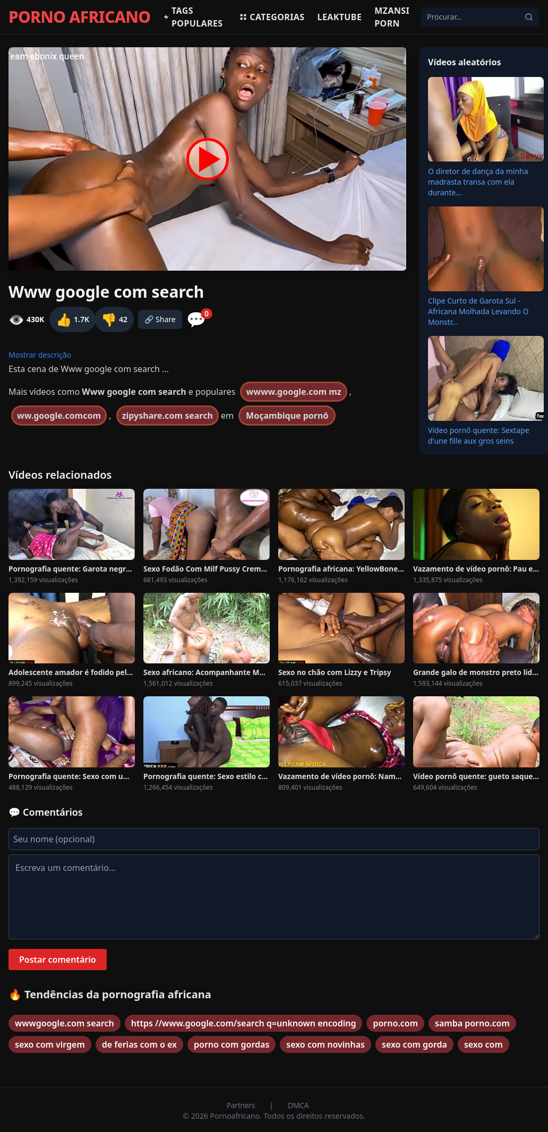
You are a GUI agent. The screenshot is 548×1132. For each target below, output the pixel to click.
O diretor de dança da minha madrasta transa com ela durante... (478, 181)
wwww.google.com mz (293, 392)
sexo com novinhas (325, 1044)
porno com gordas (231, 1044)
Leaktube (340, 17)
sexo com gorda (414, 1044)
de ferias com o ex (139, 1044)
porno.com (395, 1023)
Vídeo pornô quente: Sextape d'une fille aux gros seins (478, 435)
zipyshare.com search (167, 415)
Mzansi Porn (391, 17)
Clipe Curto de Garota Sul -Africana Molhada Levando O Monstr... (478, 311)
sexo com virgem (50, 1044)
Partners (242, 1105)
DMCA (298, 1105)
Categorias (271, 17)
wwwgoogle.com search (64, 1023)
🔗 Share (160, 319)
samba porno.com (472, 1023)
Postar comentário (57, 959)
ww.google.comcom (59, 415)
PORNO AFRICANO (79, 17)
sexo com (483, 1044)
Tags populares (192, 17)
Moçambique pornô (287, 415)
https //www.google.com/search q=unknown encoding (243, 1023)
